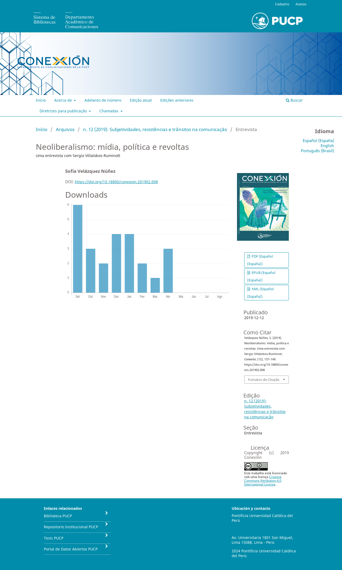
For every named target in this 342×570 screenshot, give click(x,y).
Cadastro (282, 4)
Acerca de (63, 100)
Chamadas (109, 110)
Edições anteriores (176, 100)
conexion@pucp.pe (249, 528)
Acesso (301, 4)
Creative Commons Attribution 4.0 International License (263, 481)
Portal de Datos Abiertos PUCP (71, 549)
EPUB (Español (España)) (261, 276)
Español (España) (318, 140)
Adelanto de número (102, 100)
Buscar (294, 100)
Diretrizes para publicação (64, 110)
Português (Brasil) (317, 150)
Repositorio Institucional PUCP (71, 526)
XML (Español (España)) (260, 292)
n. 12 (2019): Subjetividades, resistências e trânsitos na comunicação (155, 129)
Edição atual (141, 100)
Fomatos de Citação (263, 379)
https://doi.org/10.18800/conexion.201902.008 (116, 181)
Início (41, 100)
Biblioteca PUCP (58, 515)
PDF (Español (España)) (260, 260)
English (327, 145)
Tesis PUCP (53, 538)
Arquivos (65, 129)
